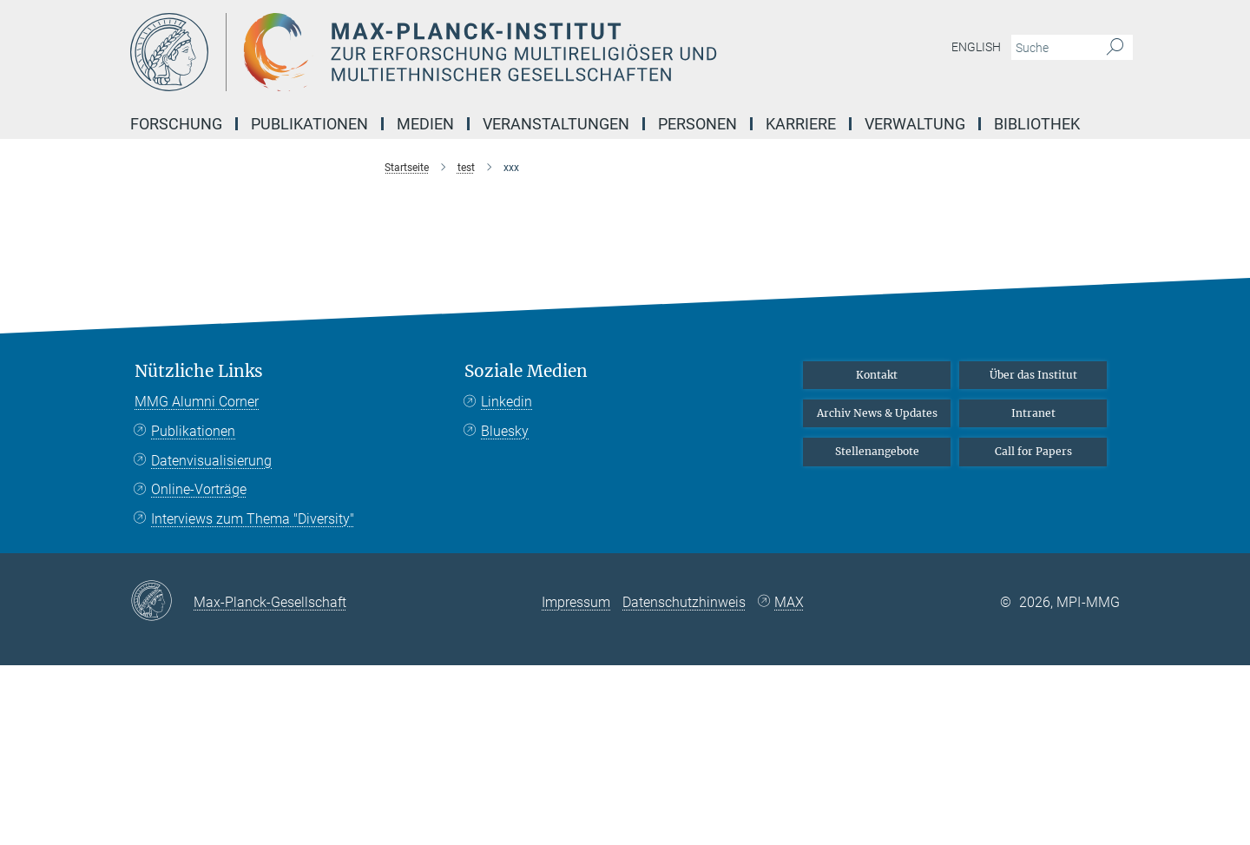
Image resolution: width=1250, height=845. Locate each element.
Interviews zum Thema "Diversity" (252, 519)
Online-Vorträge (199, 489)
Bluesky (505, 431)
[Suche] (1115, 48)
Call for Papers (1033, 451)
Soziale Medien (526, 371)
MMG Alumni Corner (197, 401)
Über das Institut (1033, 374)
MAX (789, 602)
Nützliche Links (199, 371)
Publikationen (309, 123)
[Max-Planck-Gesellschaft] (162, 602)
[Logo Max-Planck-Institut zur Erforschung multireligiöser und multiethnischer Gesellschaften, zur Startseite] (455, 52)
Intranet (1033, 412)
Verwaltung (915, 123)
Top (1095, 298)
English (976, 47)
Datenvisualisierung (211, 460)
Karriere (801, 123)
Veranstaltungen (556, 123)
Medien (425, 123)
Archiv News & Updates (877, 412)
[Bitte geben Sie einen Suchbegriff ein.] (1052, 47)
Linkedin (506, 401)
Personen (697, 123)
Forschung (176, 123)
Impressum (576, 602)
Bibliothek (1037, 123)
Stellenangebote (877, 451)
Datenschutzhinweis (684, 602)
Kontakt (877, 374)
